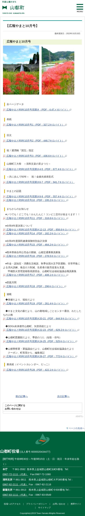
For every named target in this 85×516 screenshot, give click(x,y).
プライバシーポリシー (36, 504)
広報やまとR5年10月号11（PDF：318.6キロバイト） (35, 218)
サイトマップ (44, 507)
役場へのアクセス (12, 504)
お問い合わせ (59, 504)
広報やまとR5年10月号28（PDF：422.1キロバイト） (35, 369)
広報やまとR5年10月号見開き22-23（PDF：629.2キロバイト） (41, 329)
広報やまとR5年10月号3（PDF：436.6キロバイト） (35, 155)
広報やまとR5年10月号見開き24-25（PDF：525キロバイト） (40, 341)
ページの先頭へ (77, 428)
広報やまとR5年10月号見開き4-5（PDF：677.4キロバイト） (39, 169)
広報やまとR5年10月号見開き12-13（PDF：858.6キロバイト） (41, 229)
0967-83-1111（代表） (15, 494)
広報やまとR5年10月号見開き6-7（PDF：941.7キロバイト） (39, 182)
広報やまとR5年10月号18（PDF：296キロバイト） (34, 286)
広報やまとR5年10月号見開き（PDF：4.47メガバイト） (37, 109)
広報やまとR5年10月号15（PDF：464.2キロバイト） (35, 244)
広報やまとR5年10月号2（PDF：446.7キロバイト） (35, 140)
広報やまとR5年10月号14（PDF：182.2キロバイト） (35, 233)
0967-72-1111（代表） (15, 474)
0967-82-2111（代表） (15, 484)
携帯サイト (76, 504)
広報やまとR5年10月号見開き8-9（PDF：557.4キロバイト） (39, 196)
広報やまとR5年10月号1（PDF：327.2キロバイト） (35, 124)
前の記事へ (22, 396)
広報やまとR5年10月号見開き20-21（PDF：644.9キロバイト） (41, 318)
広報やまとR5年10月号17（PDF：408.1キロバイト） (35, 274)
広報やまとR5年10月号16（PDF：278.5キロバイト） (35, 256)
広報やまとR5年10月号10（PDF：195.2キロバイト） (35, 200)
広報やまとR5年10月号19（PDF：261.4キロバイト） (35, 303)
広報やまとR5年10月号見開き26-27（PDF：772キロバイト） (40, 356)
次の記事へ (63, 396)
